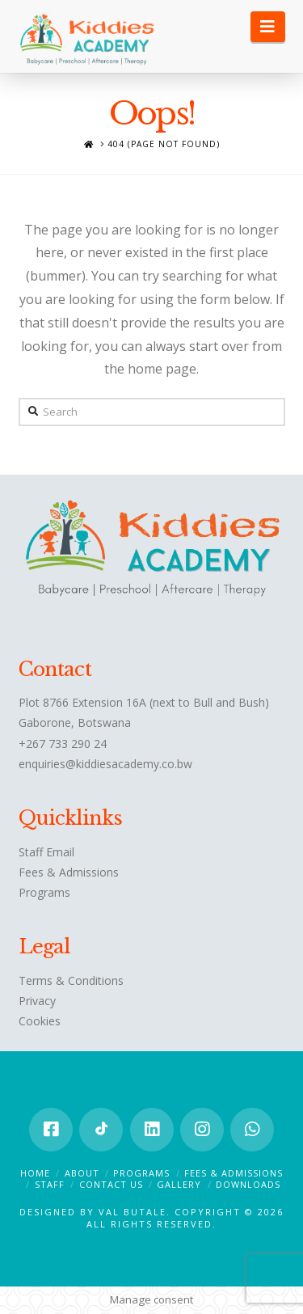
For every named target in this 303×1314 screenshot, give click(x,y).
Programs (44, 892)
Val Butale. (137, 1212)
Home (35, 1173)
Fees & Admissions (69, 872)
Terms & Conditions (71, 980)
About (82, 1173)
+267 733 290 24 (63, 743)
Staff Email (46, 852)
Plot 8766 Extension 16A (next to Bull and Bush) (144, 702)
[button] (267, 26)
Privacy (37, 1000)
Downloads (248, 1184)
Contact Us (111, 1184)
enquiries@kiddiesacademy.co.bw (105, 763)
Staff (50, 1184)
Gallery (179, 1184)
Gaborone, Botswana (75, 722)
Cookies (40, 1021)
